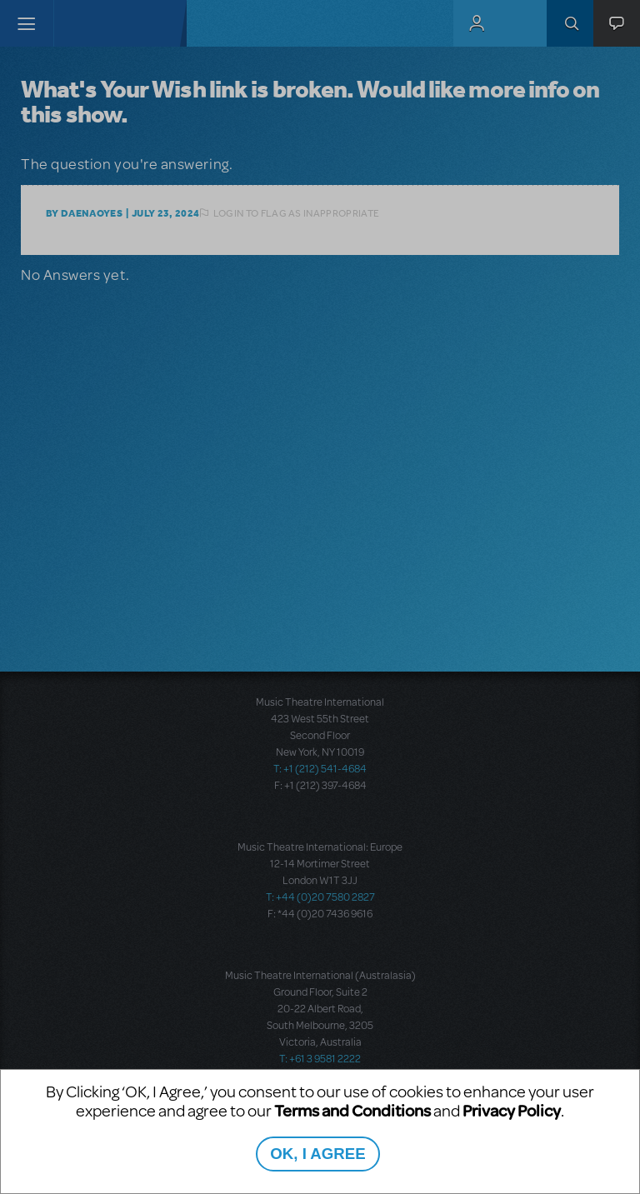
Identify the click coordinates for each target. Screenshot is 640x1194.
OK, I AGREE (317, 1153)
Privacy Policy (511, 1110)
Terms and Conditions (352, 1110)
